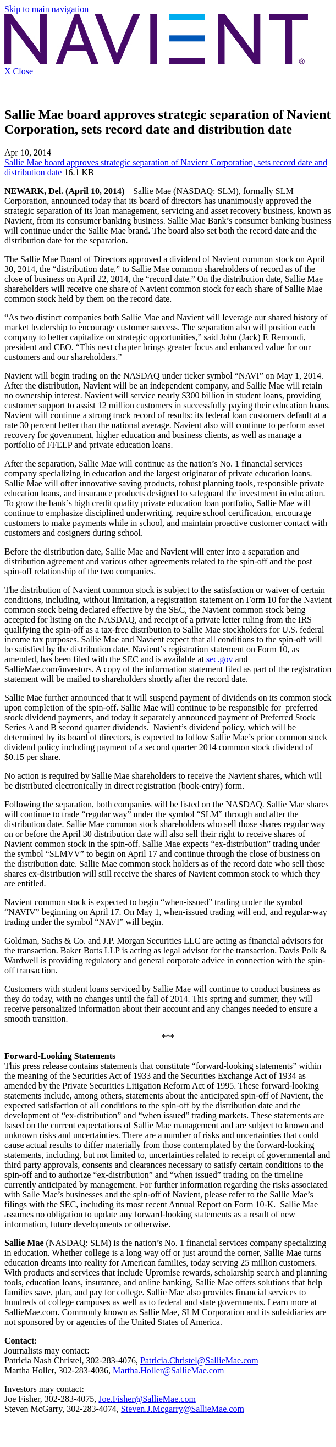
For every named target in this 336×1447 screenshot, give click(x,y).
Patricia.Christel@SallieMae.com (199, 1360)
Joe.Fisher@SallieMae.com (146, 1399)
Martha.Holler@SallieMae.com (168, 1370)
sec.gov (219, 659)
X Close (18, 71)
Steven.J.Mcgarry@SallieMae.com (182, 1408)
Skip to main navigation (46, 9)
